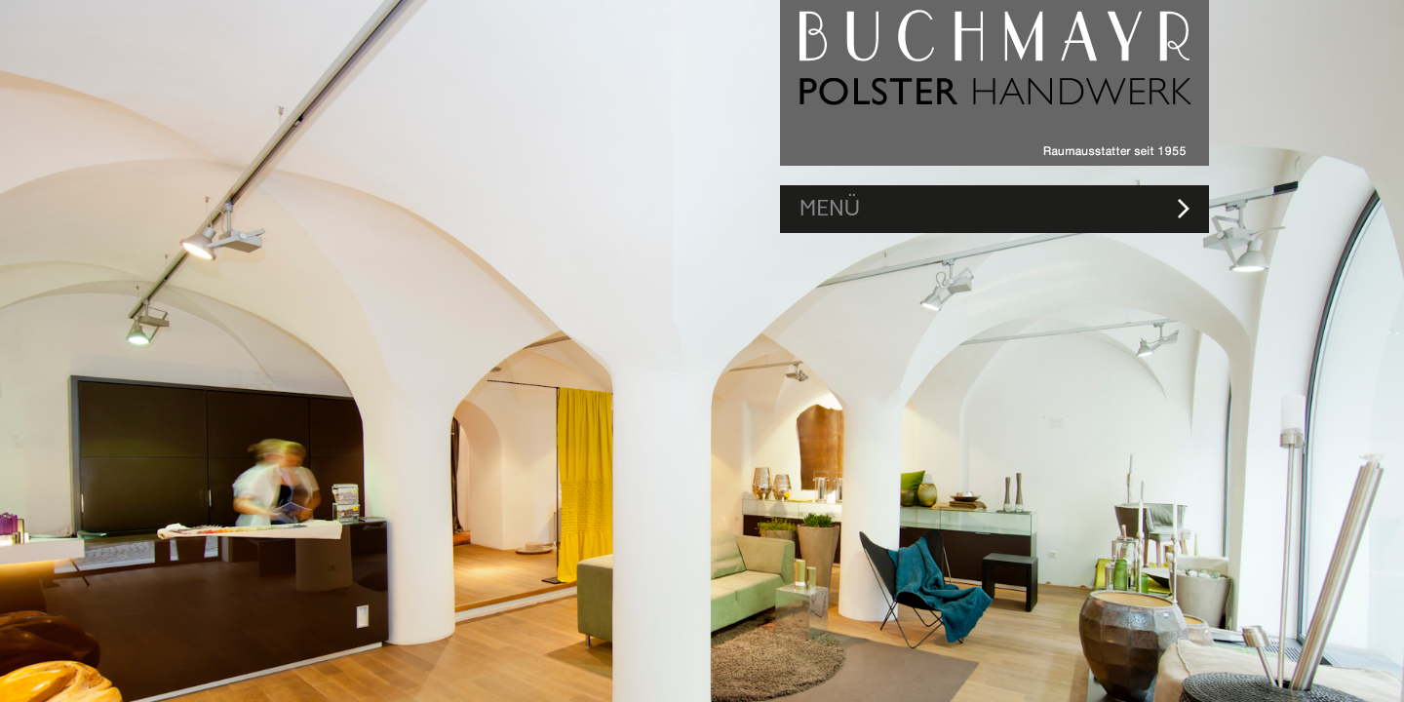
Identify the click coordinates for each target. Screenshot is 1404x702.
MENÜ (830, 208)
